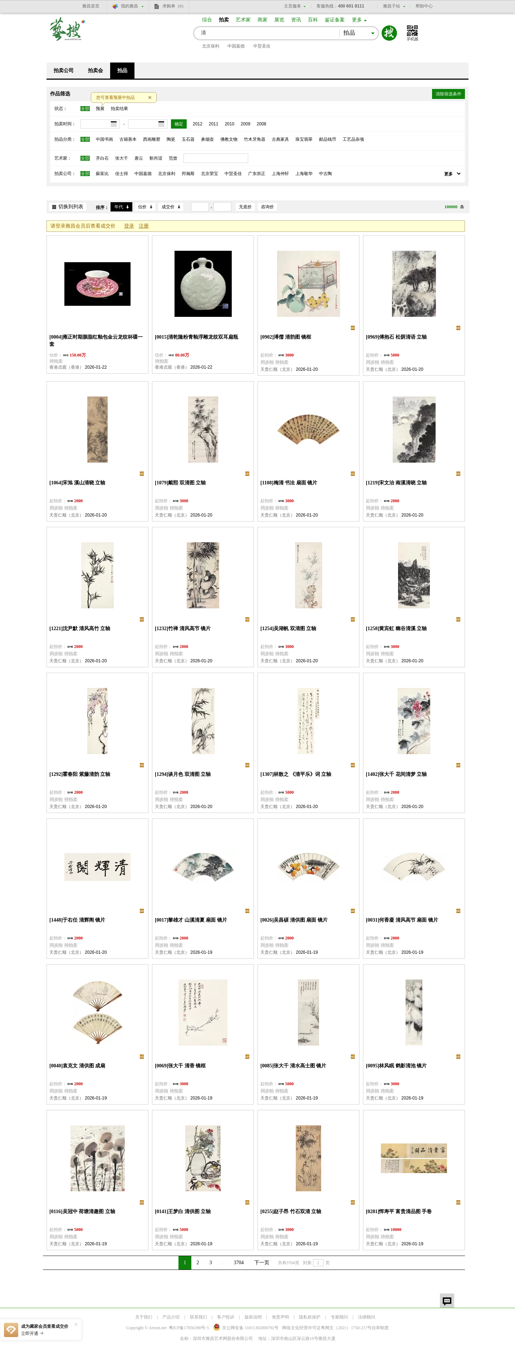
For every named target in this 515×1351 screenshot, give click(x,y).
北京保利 (210, 46)
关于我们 (143, 1317)
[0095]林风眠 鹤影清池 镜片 (396, 1065)
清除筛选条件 (448, 93)
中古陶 (325, 173)
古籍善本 (128, 139)
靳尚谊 (155, 158)
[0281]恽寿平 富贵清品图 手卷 (399, 1211)
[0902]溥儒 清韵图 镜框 (285, 337)
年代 (118, 206)
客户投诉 (225, 1317)
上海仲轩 (280, 173)
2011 (214, 123)
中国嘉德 (236, 46)
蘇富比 (102, 173)
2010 (229, 123)
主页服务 (292, 6)
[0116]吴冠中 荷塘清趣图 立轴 (82, 1211)
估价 (142, 206)
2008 (261, 123)
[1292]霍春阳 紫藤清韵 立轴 (79, 774)
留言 (447, 1300)
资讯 (296, 20)
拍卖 (224, 20)
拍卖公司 (64, 70)
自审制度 (380, 1327)
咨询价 (267, 206)
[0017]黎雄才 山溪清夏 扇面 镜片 (191, 920)
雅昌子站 (391, 6)
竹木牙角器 (254, 139)
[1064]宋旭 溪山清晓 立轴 (77, 482)
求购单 (174, 6)
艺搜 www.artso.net (68, 33)
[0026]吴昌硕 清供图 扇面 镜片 (294, 920)
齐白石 (102, 158)
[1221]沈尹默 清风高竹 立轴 (79, 628)
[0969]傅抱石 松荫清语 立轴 (396, 337)
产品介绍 (171, 1317)
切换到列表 (70, 206)
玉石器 (188, 139)
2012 (197, 123)
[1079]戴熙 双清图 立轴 (180, 482)
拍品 (122, 70)
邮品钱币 (327, 139)
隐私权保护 (309, 1317)
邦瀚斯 (188, 173)
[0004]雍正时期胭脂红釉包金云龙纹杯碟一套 (96, 340)
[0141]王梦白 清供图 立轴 (183, 1211)
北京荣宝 (209, 173)
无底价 (245, 206)
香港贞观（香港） (66, 367)
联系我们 (198, 1317)
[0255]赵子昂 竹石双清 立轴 (290, 1211)
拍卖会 (95, 70)
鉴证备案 (335, 20)
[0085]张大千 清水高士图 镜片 (293, 1065)
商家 (263, 20)
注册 (144, 226)
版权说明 (253, 1317)
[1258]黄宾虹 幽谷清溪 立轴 (396, 628)
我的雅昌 (129, 6)
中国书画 (104, 139)
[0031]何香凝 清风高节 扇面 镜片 (402, 920)
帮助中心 (424, 6)
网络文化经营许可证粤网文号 (327, 1327)
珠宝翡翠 (304, 139)
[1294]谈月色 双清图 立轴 (183, 774)
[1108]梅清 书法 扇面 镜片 (288, 482)
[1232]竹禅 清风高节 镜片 (183, 628)
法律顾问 (366, 1317)
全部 (85, 108)
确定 (179, 123)
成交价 (168, 206)
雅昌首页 (90, 6)
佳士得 (121, 173)
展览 (279, 20)
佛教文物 (228, 139)
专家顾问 (339, 1317)
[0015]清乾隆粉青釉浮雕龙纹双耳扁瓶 (196, 337)
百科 (313, 20)
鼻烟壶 (207, 139)
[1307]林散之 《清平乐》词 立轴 (295, 774)
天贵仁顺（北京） (277, 369)
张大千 (121, 158)
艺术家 (243, 20)
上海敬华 (304, 173)
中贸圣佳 (261, 46)
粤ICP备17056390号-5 (189, 1327)
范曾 (173, 158)
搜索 (389, 33)
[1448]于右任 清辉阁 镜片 (77, 920)
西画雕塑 (151, 139)
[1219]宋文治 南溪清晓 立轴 (396, 482)
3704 (239, 1262)
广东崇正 (256, 173)
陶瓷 (171, 139)
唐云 (138, 158)
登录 (129, 226)
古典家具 (280, 139)
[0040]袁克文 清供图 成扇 (77, 1065)
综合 (207, 20)
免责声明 (280, 1317)
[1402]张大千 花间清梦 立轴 (396, 774)
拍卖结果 (119, 108)
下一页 (261, 1262)
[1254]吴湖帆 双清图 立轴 (288, 628)
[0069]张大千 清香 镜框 (180, 1065)
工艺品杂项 (353, 139)
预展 (100, 108)
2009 (245, 123)
